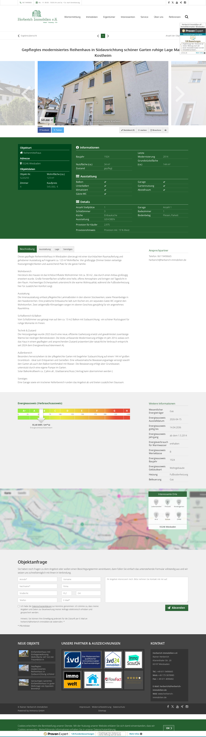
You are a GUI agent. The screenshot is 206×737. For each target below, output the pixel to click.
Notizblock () (125, 130)
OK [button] (168, 728)
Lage (57, 249)
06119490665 (27, 2)
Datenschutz (119, 707)
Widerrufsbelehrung (101, 707)
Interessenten (128, 17)
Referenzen (175, 17)
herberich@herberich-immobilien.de (167, 260)
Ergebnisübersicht (27, 35)
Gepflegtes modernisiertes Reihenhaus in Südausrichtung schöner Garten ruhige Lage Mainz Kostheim (43, 673)
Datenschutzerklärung (42, 606)
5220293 (24, 177)
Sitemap (102, 710)
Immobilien (92, 17)
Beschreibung (27, 249)
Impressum (84, 707)
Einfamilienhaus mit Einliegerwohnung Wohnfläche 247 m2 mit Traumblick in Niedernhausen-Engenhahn (42, 658)
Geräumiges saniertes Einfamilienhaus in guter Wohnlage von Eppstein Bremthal (43, 685)
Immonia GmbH (36, 710)
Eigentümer (109, 17)
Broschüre (154, 130)
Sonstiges (67, 249)
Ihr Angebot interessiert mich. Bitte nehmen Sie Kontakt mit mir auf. (146, 590)
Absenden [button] (179, 608)
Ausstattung (45, 249)
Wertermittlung (72, 17)
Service (144, 17)
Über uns (158, 17)
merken (140, 130)
